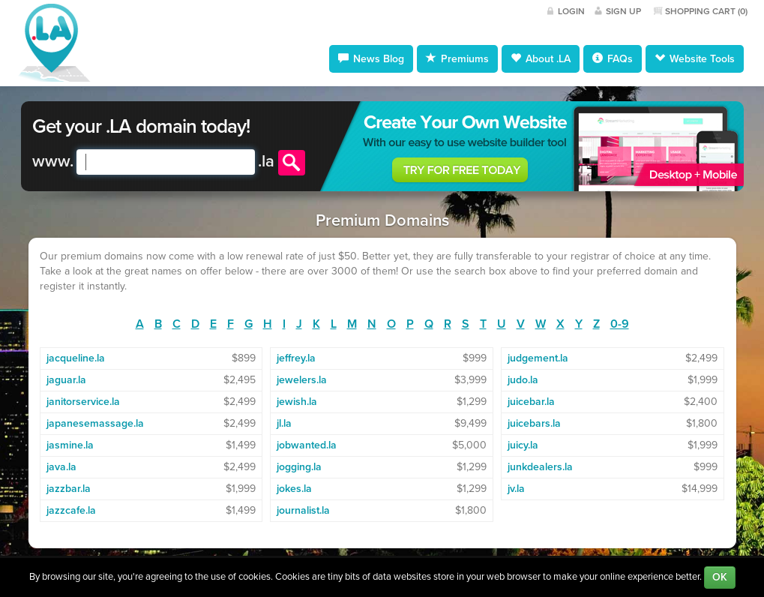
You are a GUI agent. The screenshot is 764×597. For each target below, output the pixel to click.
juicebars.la (534, 423)
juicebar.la (531, 401)
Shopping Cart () (706, 11)
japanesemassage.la (95, 423)
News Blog (371, 58)
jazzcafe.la (71, 510)
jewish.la (297, 401)
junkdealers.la (540, 466)
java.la (61, 466)
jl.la (284, 423)
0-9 (619, 324)
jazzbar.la (68, 488)
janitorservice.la (83, 401)
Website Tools (695, 58)
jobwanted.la (307, 445)
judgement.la (538, 358)
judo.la (523, 380)
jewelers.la (302, 380)
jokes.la (294, 488)
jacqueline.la (75, 358)
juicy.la (523, 445)
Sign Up (623, 11)
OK (719, 577)
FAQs (612, 58)
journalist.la (303, 510)
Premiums (457, 58)
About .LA (541, 58)
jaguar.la (66, 380)
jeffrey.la (296, 358)
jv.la (516, 488)
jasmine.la (70, 445)
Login (571, 11)
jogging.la (299, 466)
